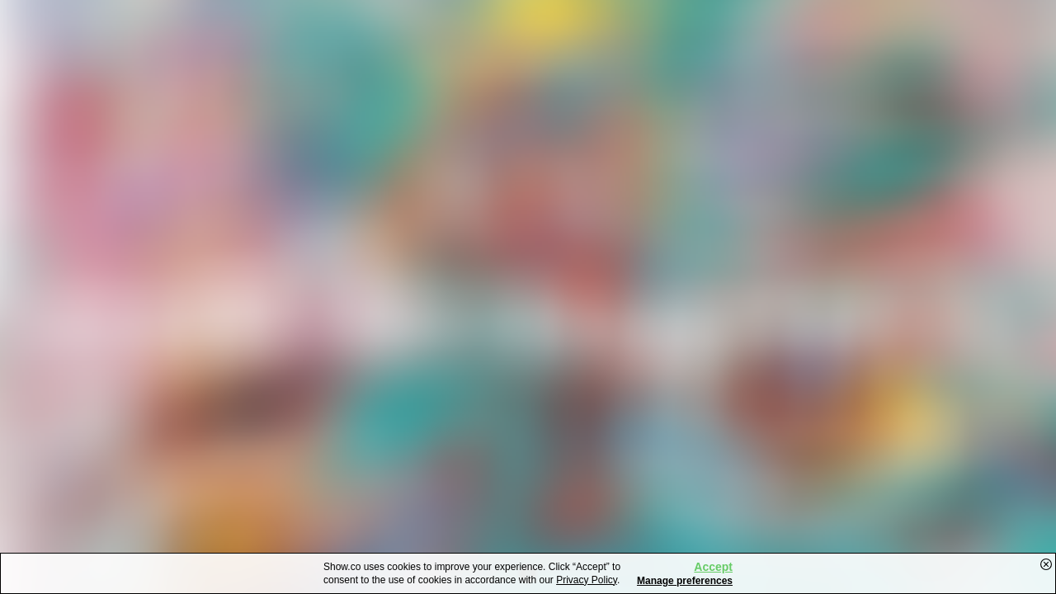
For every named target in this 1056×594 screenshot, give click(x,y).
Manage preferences (685, 581)
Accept (713, 566)
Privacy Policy (586, 580)
